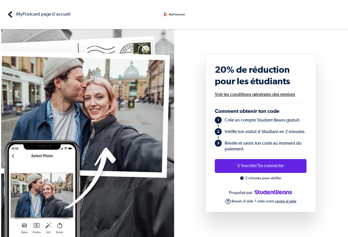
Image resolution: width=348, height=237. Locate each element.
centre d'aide (285, 201)
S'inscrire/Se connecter (260, 166)
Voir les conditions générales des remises (255, 94)
